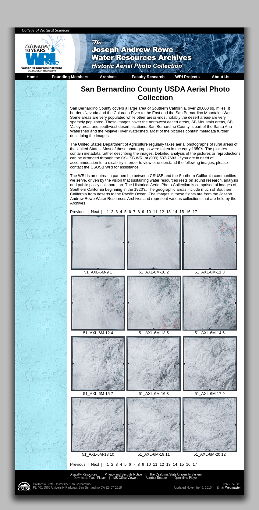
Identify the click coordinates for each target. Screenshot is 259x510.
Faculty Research (148, 76)
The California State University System (176, 474)
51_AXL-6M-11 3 (209, 270)
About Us (220, 76)
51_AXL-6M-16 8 (153, 392)
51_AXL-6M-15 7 (98, 392)
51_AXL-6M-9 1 (98, 270)
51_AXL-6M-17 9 (210, 392)
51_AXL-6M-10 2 (154, 270)
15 (181, 211)
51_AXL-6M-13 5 (154, 331)
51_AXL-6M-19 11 (153, 452)
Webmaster (233, 487)
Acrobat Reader (156, 477)
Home (32, 76)
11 (155, 211)
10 (148, 211)
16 (188, 211)
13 (168, 211)
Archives (108, 76)
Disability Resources (83, 474)
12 (162, 211)
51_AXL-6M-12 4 (98, 331)
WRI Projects (187, 76)
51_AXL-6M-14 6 (210, 331)
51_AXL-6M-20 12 (210, 452)
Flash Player (97, 477)
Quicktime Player (186, 477)
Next (95, 211)
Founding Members (70, 76)
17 (195, 211)
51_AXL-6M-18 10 (98, 452)
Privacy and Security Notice (123, 474)
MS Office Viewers (125, 477)
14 (175, 211)
